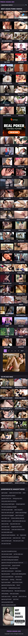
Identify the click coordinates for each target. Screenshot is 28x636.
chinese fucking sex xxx (7, 591)
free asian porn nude (18, 540)
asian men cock (16, 538)
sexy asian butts (14, 568)
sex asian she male (6, 543)
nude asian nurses (5, 596)
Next (22, 350)
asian (24, 492)
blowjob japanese (20, 504)
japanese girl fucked (6, 599)
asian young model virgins (7, 504)
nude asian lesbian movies (18, 529)
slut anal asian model (6, 554)
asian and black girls (6, 540)
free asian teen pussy (20, 591)
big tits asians (4, 579)
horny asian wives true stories (8, 501)
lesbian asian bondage (21, 512)
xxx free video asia (18, 554)
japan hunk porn (20, 515)
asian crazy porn (18, 509)
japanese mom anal (6, 538)
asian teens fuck (5, 526)
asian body (4, 588)
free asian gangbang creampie (8, 507)
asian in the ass (22, 596)
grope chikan (4, 568)
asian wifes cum (5, 518)
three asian (18, 579)
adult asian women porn (7, 571)
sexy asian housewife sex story (8, 551)
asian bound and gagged (7, 515)
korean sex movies (6, 565)
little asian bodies (14, 593)
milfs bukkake (4, 593)
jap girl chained (16, 565)
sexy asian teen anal (15, 524)
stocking (12, 579)
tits (18, 535)
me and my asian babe (7, 509)
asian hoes (15, 599)
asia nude (14, 596)
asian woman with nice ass (19, 521)
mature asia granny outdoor (8, 495)
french (18, 585)
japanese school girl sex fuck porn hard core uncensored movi (12, 563)
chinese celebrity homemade (8, 605)
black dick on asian (6, 521)
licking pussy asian (17, 498)
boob (23, 538)
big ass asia (23, 535)
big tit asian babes (5, 582)
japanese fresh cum (6, 498)
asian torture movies (17, 582)
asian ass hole (4, 524)
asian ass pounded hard (7, 576)
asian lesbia (18, 571)
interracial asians (5, 529)
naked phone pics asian (14, 588)
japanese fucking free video (8, 585)
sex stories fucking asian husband (9, 559)
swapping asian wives (16, 526)
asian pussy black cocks (7, 602)
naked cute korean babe (15, 492)
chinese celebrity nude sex (17, 518)
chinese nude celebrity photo (19, 574)
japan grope (4, 492)
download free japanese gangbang (10, 557)
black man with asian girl (7, 512)
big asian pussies (5, 574)
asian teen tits (18, 576)
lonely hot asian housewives (8, 535)
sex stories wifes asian (6, 532)
